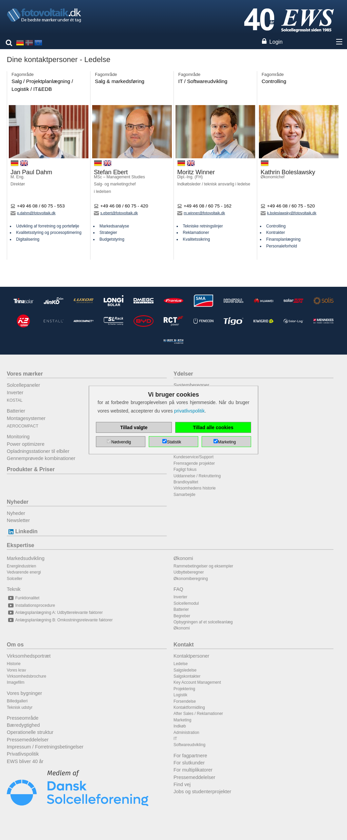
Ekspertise (20, 545)
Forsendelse (185, 701)
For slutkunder (189, 762)
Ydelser (183, 374)
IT (175, 738)
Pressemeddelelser (27, 739)
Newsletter (18, 520)
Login (276, 42)
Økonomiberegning (191, 578)
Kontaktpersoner (191, 656)
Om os (15, 644)
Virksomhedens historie (195, 488)
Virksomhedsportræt (28, 656)
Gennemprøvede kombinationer (41, 458)
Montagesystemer (26, 418)
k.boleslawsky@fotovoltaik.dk (289, 213)
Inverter (15, 392)
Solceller (14, 578)
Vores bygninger (24, 693)
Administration (186, 732)
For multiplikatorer (193, 770)
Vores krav (16, 670)
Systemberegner (191, 385)
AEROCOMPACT (22, 426)
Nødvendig (121, 442)
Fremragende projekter (194, 463)
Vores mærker (25, 374)
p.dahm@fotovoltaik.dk (33, 213)
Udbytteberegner (189, 572)
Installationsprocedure (31, 605)
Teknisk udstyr (20, 707)
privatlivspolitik (189, 411)
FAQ (178, 589)
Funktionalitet (23, 598)
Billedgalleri (17, 701)
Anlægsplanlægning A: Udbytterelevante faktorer (55, 612)
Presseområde (23, 718)
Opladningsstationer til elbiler (38, 451)
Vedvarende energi (24, 572)
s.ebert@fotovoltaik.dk (116, 213)
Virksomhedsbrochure (26, 676)
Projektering (184, 688)
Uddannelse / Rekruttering (197, 476)
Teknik (14, 589)
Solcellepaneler (23, 385)
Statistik (174, 442)
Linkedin (22, 531)
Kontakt (184, 644)
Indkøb (180, 726)
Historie (14, 663)
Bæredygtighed (23, 725)
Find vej (182, 784)
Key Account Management (197, 682)
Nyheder (17, 502)
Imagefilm (15, 682)
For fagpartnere (190, 755)
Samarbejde (185, 494)
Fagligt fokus (185, 469)
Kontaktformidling (189, 707)
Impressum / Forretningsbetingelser (45, 746)
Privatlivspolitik (23, 754)
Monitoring (18, 436)
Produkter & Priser (31, 469)
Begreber (182, 616)
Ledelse (181, 663)
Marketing (182, 720)
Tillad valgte (134, 427)
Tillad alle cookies (213, 427)
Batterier (16, 411)
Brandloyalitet (186, 482)
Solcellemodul (186, 603)
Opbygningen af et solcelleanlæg (203, 622)
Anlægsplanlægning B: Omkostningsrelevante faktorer (60, 620)
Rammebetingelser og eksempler (203, 566)
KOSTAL (14, 400)
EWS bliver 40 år (25, 761)
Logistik (180, 695)
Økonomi (183, 558)
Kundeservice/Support (193, 457)
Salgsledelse (185, 670)
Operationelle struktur (30, 732)
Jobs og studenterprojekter (202, 791)
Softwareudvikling (189, 744)
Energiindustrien (21, 566)
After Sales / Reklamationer (198, 713)
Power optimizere (25, 444)
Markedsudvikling (25, 558)
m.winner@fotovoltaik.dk (201, 213)
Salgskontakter (187, 676)
